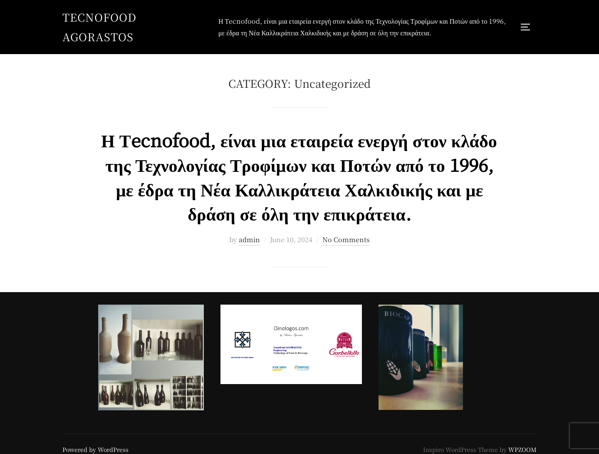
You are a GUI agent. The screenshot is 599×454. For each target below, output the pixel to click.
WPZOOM (522, 449)
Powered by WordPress (95, 449)
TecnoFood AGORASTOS (99, 26)
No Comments (346, 239)
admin (249, 239)
